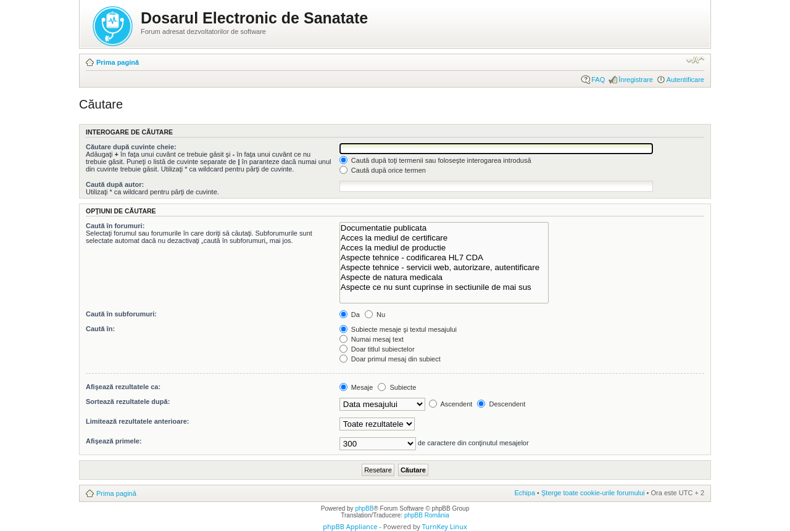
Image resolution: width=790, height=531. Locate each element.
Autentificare (685, 79)
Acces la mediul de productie (444, 248)
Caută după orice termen (382, 170)
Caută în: (100, 328)
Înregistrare (635, 79)
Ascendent (450, 404)
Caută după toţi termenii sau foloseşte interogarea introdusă (435, 160)
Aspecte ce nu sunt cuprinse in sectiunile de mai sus (444, 287)
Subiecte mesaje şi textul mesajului (398, 329)
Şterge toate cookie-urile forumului (593, 492)
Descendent (501, 404)
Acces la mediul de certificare (444, 238)
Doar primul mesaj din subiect (390, 359)
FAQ (598, 79)
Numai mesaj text (371, 339)
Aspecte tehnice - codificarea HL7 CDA (444, 258)
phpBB (364, 508)
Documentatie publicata (444, 228)
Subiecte (397, 387)
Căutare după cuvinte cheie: (131, 146)
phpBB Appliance (350, 526)
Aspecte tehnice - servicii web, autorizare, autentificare (444, 268)
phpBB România (426, 515)
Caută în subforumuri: (121, 314)
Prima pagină (117, 62)
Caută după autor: (115, 184)
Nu (375, 314)
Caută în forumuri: (115, 225)
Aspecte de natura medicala (444, 277)
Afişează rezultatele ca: (123, 386)
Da (349, 314)
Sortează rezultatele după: (128, 401)
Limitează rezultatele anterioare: (137, 421)
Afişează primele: (113, 441)
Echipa (524, 492)
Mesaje (356, 387)
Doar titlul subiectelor (377, 349)
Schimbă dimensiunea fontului (695, 59)
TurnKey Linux (444, 526)
